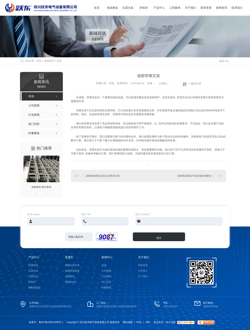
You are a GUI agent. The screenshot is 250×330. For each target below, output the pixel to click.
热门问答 (106, 282)
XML (147, 322)
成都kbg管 (70, 282)
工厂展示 (143, 276)
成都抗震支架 (72, 265)
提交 (159, 237)
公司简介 (143, 271)
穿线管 (143, 7)
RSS (139, 322)
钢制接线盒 (34, 287)
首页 (97, 7)
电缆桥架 (112, 7)
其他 (59, 60)
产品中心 (159, 7)
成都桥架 (70, 276)
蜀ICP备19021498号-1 (51, 322)
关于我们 (190, 7)
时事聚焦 (106, 287)
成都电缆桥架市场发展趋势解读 (194, 175)
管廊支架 (33, 276)
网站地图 (128, 322)
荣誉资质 (206, 7)
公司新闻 (106, 271)
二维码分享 (194, 83)
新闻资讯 (221, 7)
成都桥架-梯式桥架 (41, 187)
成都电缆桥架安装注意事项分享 (103, 175)
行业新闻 (106, 276)
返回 (224, 60)
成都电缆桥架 (72, 271)
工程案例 (174, 7)
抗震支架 (128, 7)
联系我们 (237, 7)
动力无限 (170, 322)
